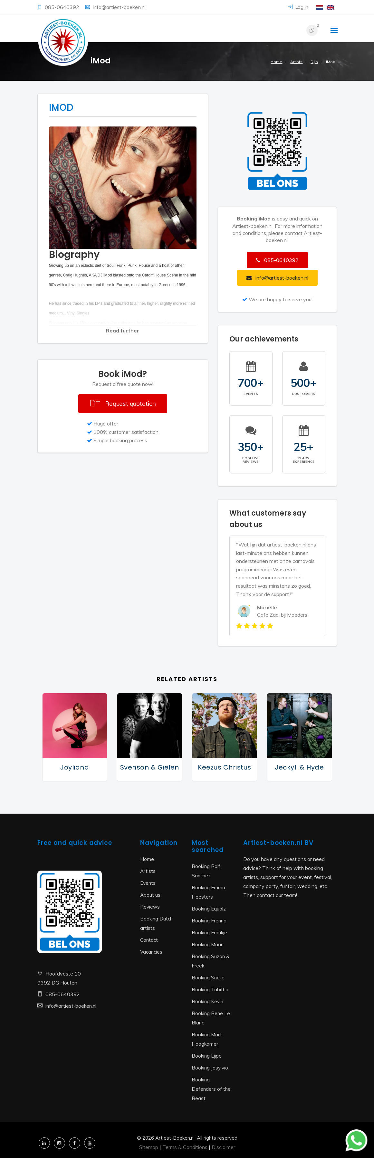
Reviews (150, 907)
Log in (298, 7)
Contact (149, 940)
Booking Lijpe (207, 1056)
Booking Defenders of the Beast (211, 1089)
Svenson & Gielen (149, 767)
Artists (296, 61)
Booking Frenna (209, 921)
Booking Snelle (208, 978)
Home (276, 61)
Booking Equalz (209, 909)
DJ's (314, 61)
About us (150, 895)
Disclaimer (223, 1147)
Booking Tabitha (210, 989)
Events (148, 883)
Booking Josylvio (210, 1068)
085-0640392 (63, 7)
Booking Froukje (209, 932)
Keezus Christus (224, 767)
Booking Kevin (207, 1001)
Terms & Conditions (184, 1147)
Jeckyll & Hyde (299, 767)
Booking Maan (208, 944)
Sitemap (148, 1147)
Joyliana (74, 767)
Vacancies (151, 952)
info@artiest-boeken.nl (119, 7)
